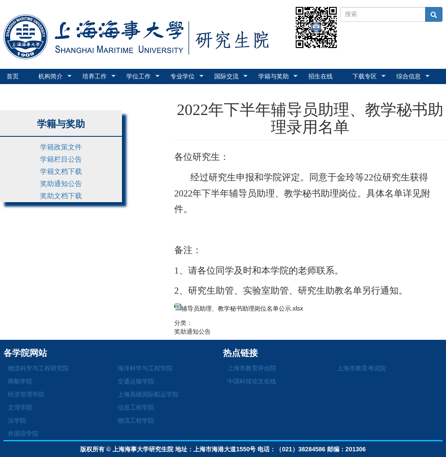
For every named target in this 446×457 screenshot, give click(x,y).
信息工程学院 (136, 407)
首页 (13, 76)
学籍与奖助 (277, 76)
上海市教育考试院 (361, 368)
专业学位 (186, 76)
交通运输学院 (136, 381)
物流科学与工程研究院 (38, 368)
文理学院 (20, 407)
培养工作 (98, 76)
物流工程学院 (136, 420)
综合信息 (412, 76)
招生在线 (320, 76)
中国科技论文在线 (251, 381)
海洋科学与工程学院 (145, 368)
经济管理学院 (26, 394)
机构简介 (54, 76)
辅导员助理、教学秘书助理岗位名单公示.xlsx (242, 308)
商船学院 (20, 381)
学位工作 (142, 76)
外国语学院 (23, 433)
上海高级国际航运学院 (148, 394)
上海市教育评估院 (251, 368)
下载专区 (368, 76)
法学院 (17, 420)
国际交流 (230, 76)
